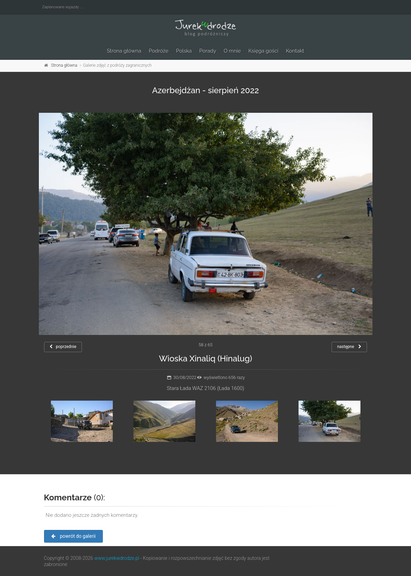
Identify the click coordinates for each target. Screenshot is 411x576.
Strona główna (124, 51)
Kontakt (295, 51)
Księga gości (263, 51)
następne (349, 346)
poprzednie (63, 346)
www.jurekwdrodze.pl (116, 558)
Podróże (159, 51)
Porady (207, 51)
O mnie (232, 51)
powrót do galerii (73, 536)
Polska (184, 51)
